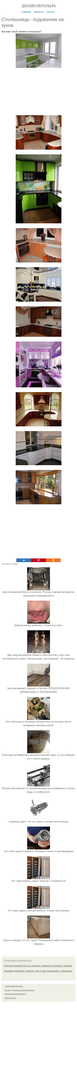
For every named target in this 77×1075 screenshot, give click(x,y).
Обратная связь (10, 998)
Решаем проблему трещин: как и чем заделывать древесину (38, 971)
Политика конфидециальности (15, 994)
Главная (26, 11)
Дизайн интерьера (38, 6)
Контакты (8, 990)
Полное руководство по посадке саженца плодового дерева (38, 965)
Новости (39, 11)
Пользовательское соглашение (23, 990)
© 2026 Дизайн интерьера (14, 986)
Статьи (50, 11)
